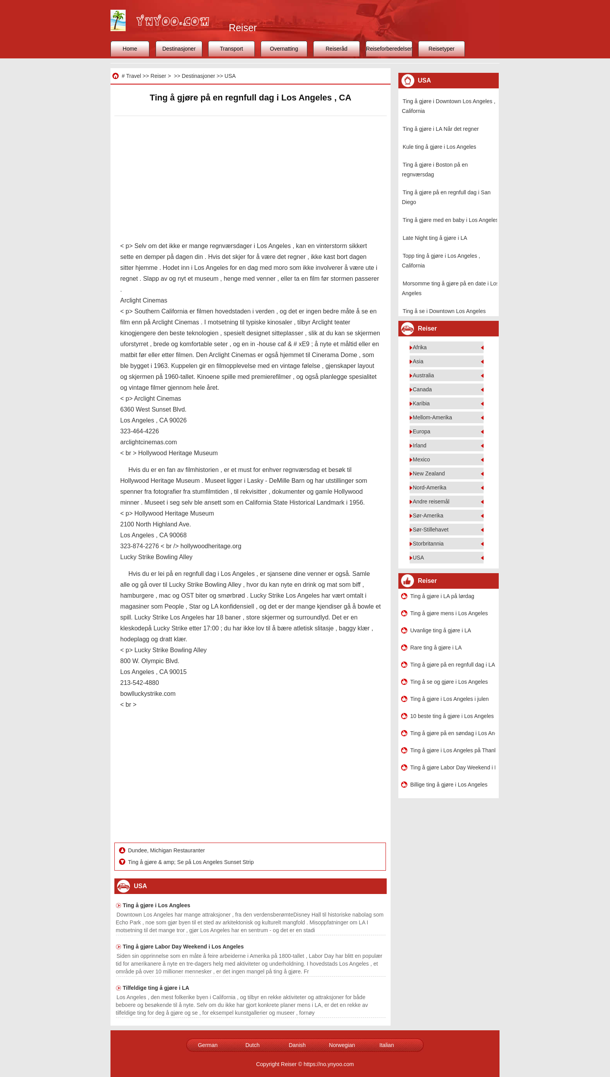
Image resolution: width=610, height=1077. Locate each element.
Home (130, 49)
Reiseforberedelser (389, 49)
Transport (231, 49)
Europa (421, 431)
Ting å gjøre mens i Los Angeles (449, 613)
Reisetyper (442, 49)
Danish (297, 1045)
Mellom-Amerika (432, 417)
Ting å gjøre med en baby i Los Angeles (450, 220)
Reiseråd (336, 49)
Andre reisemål (431, 501)
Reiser (158, 76)
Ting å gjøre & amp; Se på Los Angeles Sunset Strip (191, 862)
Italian (386, 1045)
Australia (423, 375)
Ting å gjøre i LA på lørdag (442, 596)
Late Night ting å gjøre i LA (435, 238)
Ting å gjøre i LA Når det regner (441, 129)
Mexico (421, 459)
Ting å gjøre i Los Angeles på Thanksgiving (452, 750)
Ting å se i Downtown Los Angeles (444, 311)
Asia (418, 361)
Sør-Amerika (428, 515)
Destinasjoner (179, 49)
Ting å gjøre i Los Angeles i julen (449, 699)
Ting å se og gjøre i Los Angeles (449, 682)
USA (230, 76)
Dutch (252, 1045)
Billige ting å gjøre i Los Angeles (448, 784)
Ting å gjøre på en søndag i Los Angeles (452, 733)
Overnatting (284, 49)
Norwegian (342, 1045)
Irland (419, 445)
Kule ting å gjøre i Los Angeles (439, 147)
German (208, 1045)
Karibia (421, 403)
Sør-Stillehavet (431, 529)
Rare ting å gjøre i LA (436, 647)
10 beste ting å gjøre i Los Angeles (452, 716)
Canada (422, 389)
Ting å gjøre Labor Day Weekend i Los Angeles (183, 946)
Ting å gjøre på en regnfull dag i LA (452, 665)
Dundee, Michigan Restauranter (167, 850)
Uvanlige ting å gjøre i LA (440, 630)
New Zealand (429, 473)
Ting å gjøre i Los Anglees (156, 905)
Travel (133, 76)
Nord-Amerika (429, 487)
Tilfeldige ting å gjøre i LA (156, 988)
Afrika (420, 347)
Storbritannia (428, 543)
